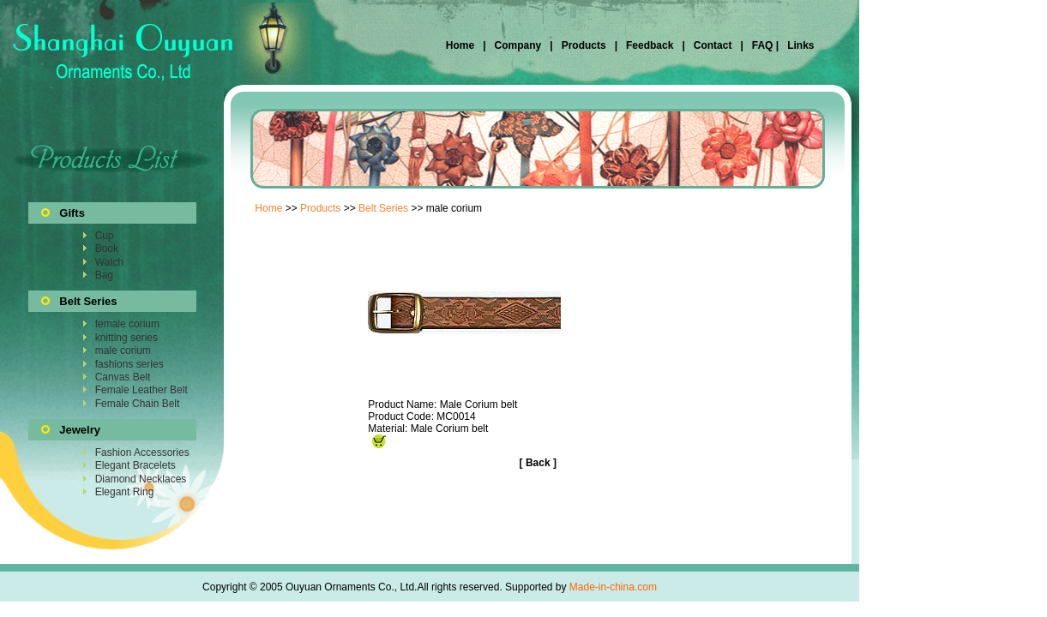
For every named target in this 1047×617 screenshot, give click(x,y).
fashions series (129, 364)
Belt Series (383, 208)
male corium (123, 350)
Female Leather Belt (141, 390)
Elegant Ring (124, 492)
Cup (104, 236)
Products (584, 45)
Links (800, 45)
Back (538, 463)
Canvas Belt (123, 377)
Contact (713, 45)
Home (462, 45)
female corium (127, 324)
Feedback (648, 45)
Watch (109, 262)
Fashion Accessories (142, 452)
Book (106, 249)
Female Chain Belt (137, 404)
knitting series (126, 338)
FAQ (762, 45)
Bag (104, 275)
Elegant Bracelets (135, 465)
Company (516, 45)
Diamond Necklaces (141, 479)
